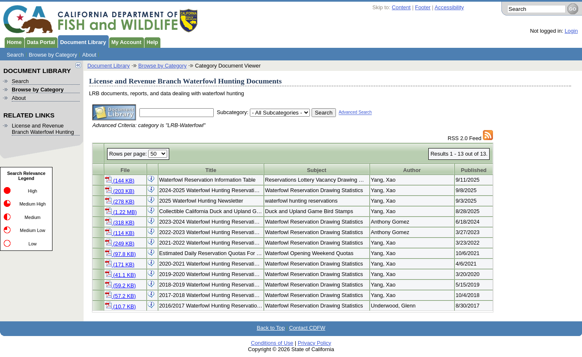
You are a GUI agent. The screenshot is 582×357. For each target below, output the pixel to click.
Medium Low (32, 230)
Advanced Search (355, 112)
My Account (125, 41)
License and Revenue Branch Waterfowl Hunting (43, 128)
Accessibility (449, 7)
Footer (422, 7)
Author (412, 170)
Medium (33, 217)
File (125, 170)
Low (33, 243)
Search (15, 55)
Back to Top (271, 328)
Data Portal (39, 41)
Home (13, 41)
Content (401, 7)
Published (473, 170)
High (32, 190)
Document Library (82, 41)
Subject (316, 170)
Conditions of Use (272, 343)
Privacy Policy (314, 343)
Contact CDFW (307, 328)
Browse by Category (53, 55)
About (89, 55)
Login (571, 31)
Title (210, 170)
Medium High (32, 203)
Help (151, 41)
